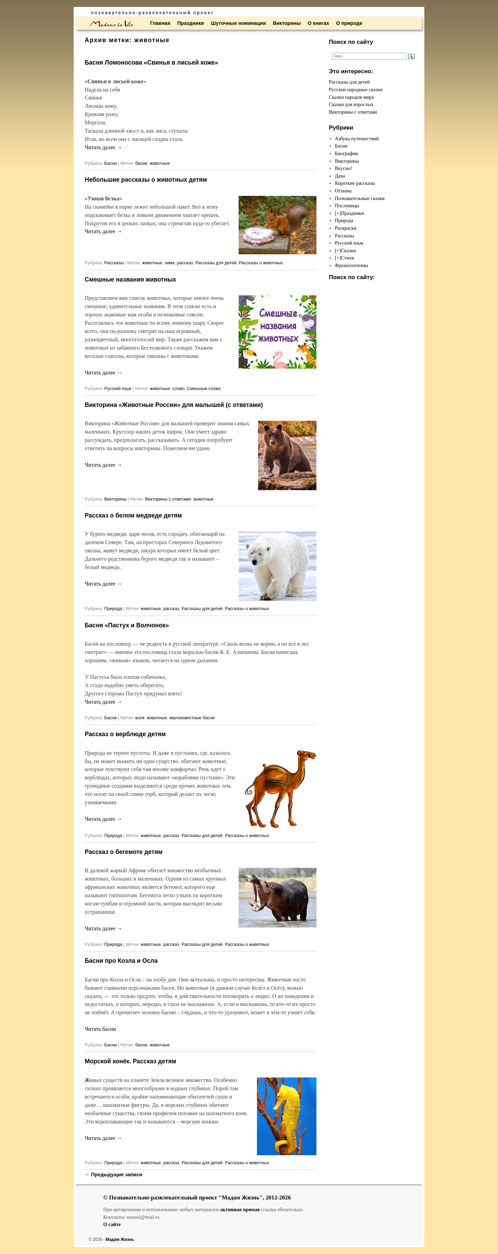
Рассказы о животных (261, 262)
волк (139, 717)
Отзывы (343, 190)
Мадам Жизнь (120, 1239)
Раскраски (345, 228)
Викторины (287, 23)
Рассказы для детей (216, 262)
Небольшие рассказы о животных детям (146, 179)
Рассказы (114, 262)
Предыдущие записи (113, 1174)
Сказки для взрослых (351, 104)
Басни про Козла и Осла (121, 960)
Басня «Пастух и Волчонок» (127, 625)
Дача (340, 176)
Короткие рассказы (355, 183)
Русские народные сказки (355, 89)
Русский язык (117, 388)
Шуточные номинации (238, 23)
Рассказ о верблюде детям (125, 734)
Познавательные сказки (360, 198)
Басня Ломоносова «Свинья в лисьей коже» (151, 62)
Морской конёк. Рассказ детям (130, 1061)
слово (179, 388)
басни (141, 163)
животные (160, 163)
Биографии (346, 153)
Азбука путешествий (357, 138)
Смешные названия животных (130, 279)
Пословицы (347, 205)
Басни (110, 163)
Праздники (190, 23)
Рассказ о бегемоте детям (124, 851)
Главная (160, 23)
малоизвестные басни (192, 717)
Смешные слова (204, 388)
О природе (349, 23)
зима (170, 262)
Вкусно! (343, 168)
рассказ (185, 262)
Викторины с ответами (168, 499)
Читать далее (103, 147)
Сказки (348, 250)
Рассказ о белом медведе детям (133, 515)
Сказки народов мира (351, 97)
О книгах (318, 23)
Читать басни (100, 1029)
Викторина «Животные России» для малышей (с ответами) (174, 404)
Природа (113, 608)
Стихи (347, 257)
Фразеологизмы (351, 265)
